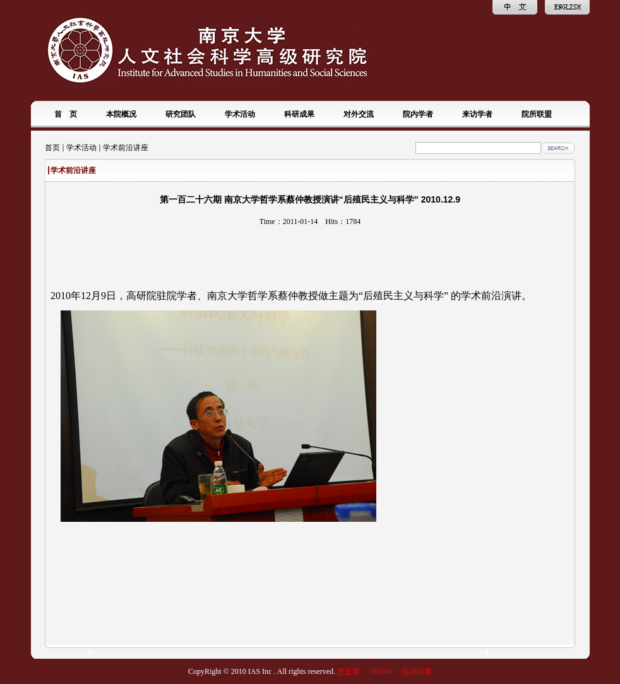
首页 (52, 147)
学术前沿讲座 (125, 147)
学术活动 (81, 147)
